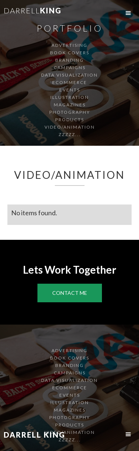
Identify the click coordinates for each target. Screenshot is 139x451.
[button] (128, 13)
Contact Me (69, 293)
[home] (31, 13)
